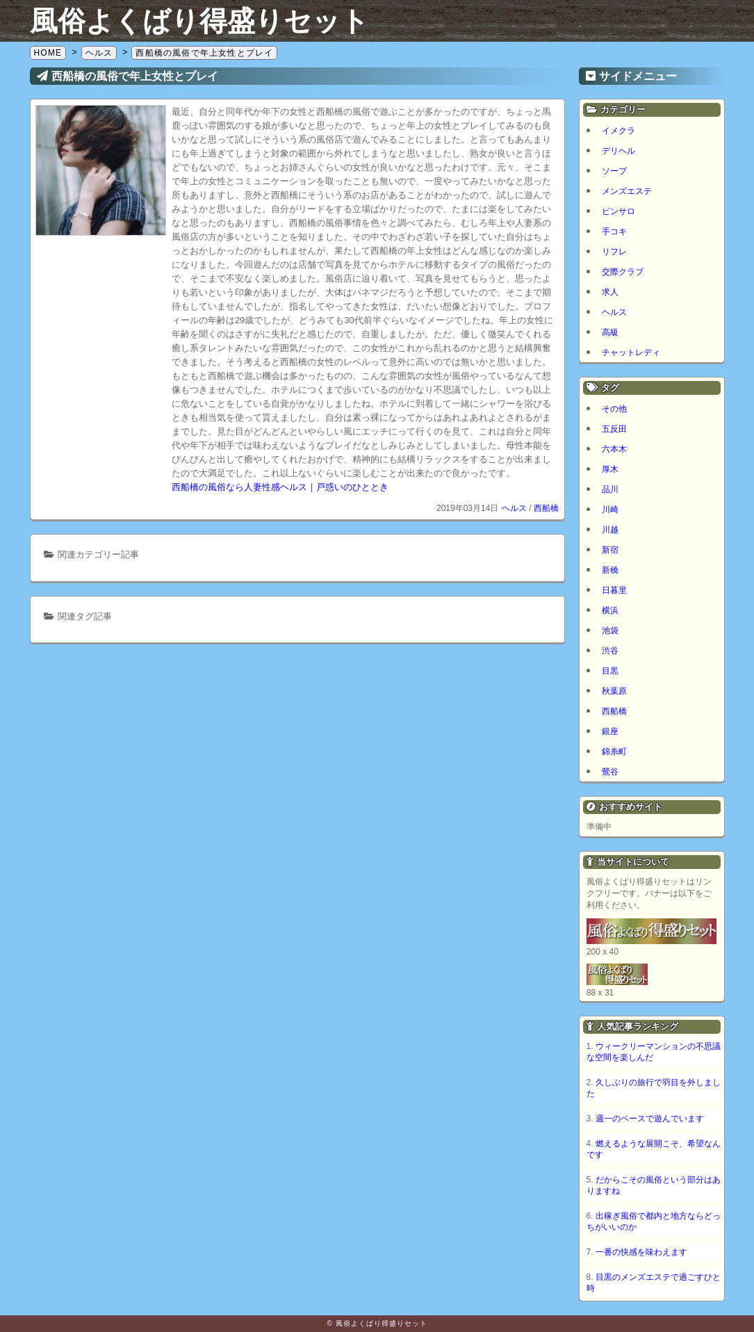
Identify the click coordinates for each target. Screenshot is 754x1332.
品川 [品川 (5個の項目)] (610, 489)
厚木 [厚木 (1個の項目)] (610, 469)
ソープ (614, 171)
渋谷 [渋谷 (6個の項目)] (610, 651)
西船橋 (546, 508)
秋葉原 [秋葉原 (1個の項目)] (614, 691)
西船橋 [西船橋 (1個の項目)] (614, 711)
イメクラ (618, 131)
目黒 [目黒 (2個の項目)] (610, 671)
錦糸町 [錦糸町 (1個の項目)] (614, 751)
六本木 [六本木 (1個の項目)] (614, 449)
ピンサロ (618, 211)
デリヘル (618, 151)
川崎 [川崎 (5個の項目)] (610, 509)
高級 (610, 332)
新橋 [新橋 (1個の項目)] (610, 570)
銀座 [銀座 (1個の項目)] (610, 731)
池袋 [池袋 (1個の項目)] (610, 630)
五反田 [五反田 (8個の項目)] (614, 429)
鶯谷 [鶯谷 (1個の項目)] (610, 772)
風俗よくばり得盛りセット (199, 21)
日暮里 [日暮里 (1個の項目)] (614, 590)
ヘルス (514, 508)
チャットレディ (631, 352)
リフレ (614, 252)
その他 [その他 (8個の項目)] (614, 409)
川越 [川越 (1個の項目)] (610, 530)
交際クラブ (623, 272)
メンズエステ (627, 191)
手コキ (614, 231)
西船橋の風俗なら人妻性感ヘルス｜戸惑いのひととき (280, 487)
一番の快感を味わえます (641, 1252)
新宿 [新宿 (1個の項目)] (610, 550)
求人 (610, 292)
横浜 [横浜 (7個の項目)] (610, 610)
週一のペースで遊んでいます (650, 1118)
